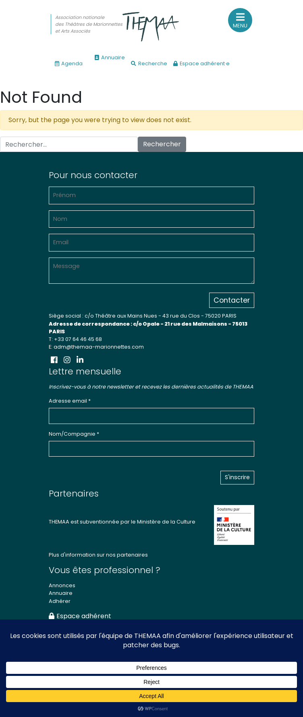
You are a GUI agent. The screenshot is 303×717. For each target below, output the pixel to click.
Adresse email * (70, 400)
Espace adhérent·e (201, 63)
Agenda (69, 63)
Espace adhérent (80, 616)
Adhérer (60, 601)
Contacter (232, 300)
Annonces (62, 585)
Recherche (149, 63)
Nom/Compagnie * (74, 433)
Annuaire (110, 57)
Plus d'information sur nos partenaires (98, 554)
